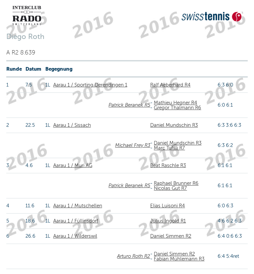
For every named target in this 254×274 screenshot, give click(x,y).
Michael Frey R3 (132, 145)
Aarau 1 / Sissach (72, 125)
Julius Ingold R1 (168, 220)
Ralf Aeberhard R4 (170, 84)
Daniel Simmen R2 (170, 236)
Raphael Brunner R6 (176, 183)
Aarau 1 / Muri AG (72, 165)
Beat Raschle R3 (168, 165)
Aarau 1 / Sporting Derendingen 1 (90, 84)
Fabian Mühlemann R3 (179, 258)
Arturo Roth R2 (133, 256)
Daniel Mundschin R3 (174, 125)
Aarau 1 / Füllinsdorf (75, 220)
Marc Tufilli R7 (169, 148)
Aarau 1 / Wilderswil (75, 236)
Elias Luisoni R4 (167, 205)
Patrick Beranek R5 (129, 105)
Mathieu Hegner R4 (175, 102)
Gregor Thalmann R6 (177, 107)
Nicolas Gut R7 (170, 188)
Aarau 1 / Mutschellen (77, 205)
